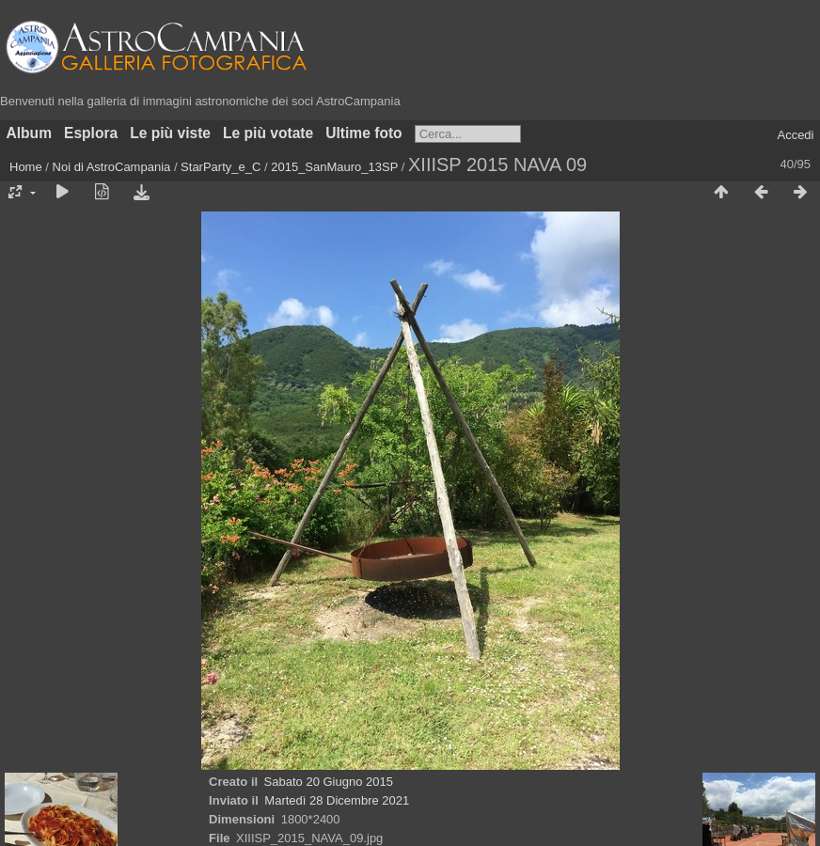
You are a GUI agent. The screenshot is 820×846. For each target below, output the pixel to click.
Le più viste (170, 133)
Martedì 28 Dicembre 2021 (336, 800)
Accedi (795, 135)
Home (25, 167)
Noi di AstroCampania (112, 167)
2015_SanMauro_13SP (334, 167)
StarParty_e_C (220, 167)
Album (30, 133)
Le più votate (268, 133)
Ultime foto (363, 133)
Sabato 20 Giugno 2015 (328, 782)
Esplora (91, 133)
